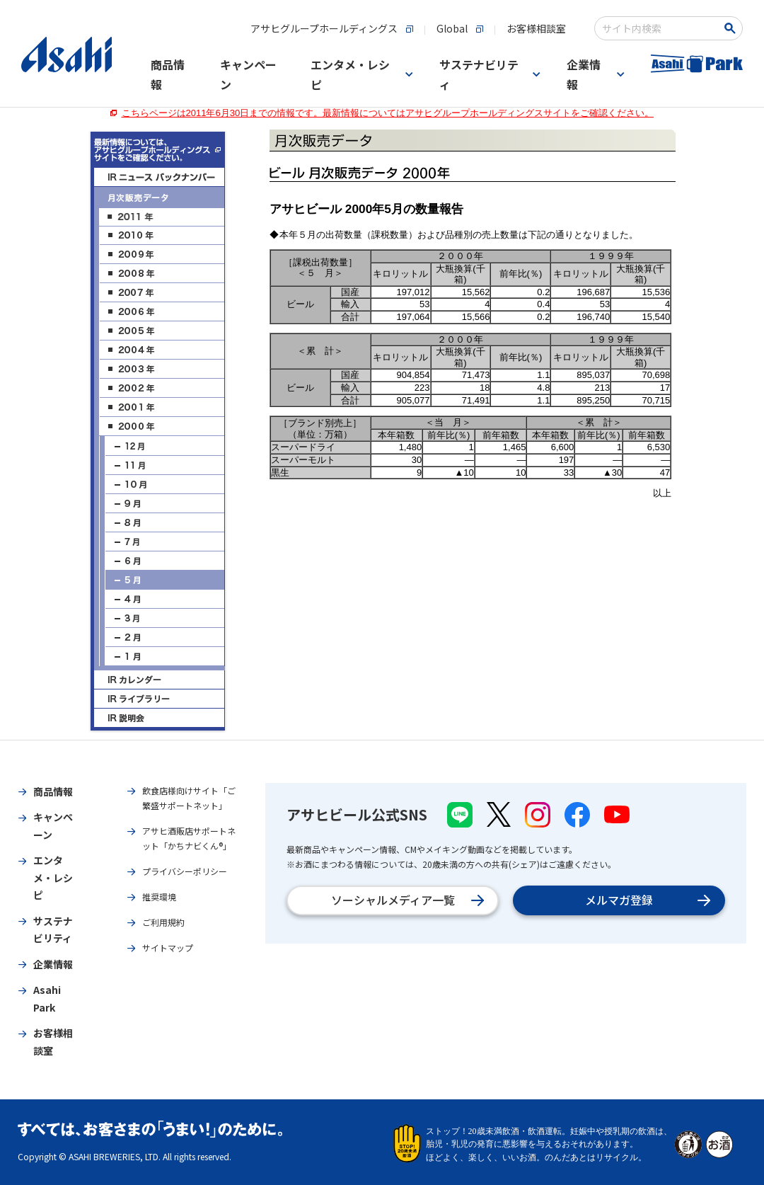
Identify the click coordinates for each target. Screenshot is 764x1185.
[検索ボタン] (732, 28)
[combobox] (659, 28)
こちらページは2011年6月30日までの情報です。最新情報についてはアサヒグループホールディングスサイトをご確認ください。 (388, 113)
